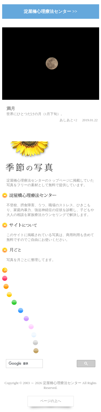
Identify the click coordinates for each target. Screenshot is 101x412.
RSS (29, 270)
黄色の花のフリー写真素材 (29, 294)
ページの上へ (50, 401)
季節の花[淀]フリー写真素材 (29, 157)
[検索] (24, 363)
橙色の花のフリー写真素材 (29, 286)
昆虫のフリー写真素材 (29, 342)
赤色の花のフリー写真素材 (29, 278)
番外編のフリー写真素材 (29, 350)
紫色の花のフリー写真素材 (29, 318)
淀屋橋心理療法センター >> (50, 11)
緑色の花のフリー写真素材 (29, 302)
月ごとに (29, 250)
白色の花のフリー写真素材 (29, 334)
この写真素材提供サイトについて (29, 225)
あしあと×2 (68, 120)
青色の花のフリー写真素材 (29, 310)
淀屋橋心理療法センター (29, 195)
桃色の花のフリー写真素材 (29, 326)
